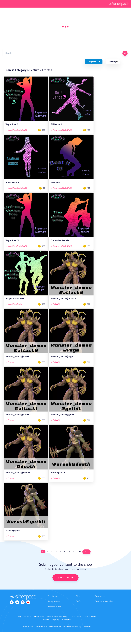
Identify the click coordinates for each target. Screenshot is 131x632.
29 (80, 551)
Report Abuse (67, 619)
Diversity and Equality (50, 619)
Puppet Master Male (15, 298)
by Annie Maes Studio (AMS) (16, 130)
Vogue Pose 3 (12, 124)
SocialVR (27, 616)
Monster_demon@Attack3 (63, 298)
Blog (78, 596)
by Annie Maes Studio (14, 304)
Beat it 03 (55, 182)
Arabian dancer (13, 182)
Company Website (104, 601)
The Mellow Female (60, 240)
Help (19, 616)
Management (54, 601)
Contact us (100, 596)
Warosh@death (58, 472)
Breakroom (53, 596)
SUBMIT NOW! (65, 578)
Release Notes (54, 606)
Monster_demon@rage (62, 356)
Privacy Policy (39, 616)
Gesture (34, 70)
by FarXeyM (55, 304)
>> (86, 552)
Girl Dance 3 (56, 124)
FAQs (78, 601)
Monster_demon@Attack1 (18, 415)
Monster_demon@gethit (62, 415)
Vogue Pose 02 (12, 240)
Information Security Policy (57, 616)
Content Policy (75, 616)
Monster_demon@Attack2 (18, 356)
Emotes (47, 70)
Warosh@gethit (13, 531)
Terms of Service (90, 616)
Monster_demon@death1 (18, 472)
